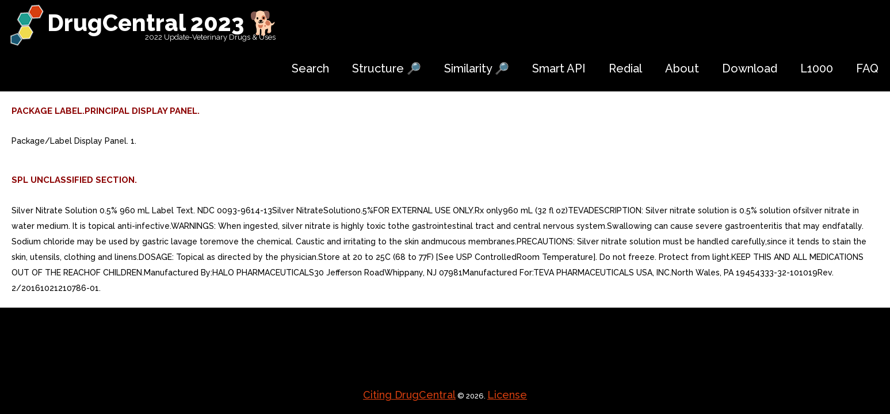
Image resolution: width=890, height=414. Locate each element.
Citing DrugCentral (409, 395)
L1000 (816, 68)
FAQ (867, 68)
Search (310, 68)
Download (749, 68)
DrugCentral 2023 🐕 (162, 22)
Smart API (559, 68)
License (507, 395)
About (682, 68)
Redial (625, 68)
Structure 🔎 (386, 68)
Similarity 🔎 (476, 68)
